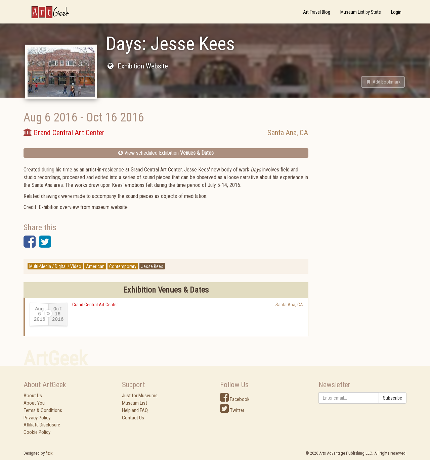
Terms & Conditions (43, 410)
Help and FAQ (135, 410)
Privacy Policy (37, 418)
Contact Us (133, 418)
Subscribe (392, 398)
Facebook (235, 399)
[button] (383, 82)
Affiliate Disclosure (42, 425)
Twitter (232, 410)
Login (396, 12)
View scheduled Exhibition (166, 153)
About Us (33, 396)
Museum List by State (360, 12)
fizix (49, 453)
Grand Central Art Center (95, 304)
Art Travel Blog (316, 12)
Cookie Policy (37, 432)
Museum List (134, 403)
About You (34, 403)
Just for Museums (140, 396)
